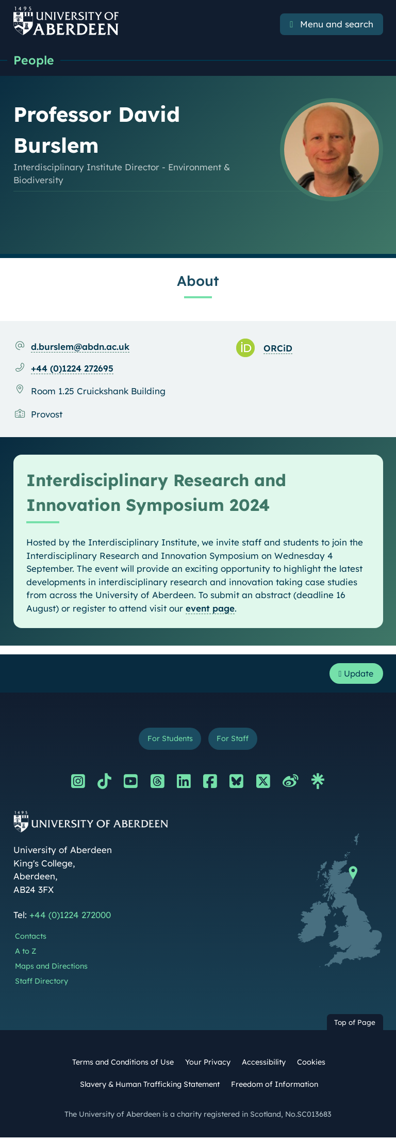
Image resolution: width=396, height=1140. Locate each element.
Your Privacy (207, 1064)
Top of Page (354, 1024)
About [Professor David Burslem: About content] (198, 281)
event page (210, 608)
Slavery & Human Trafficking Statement (150, 1086)
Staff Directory (41, 983)
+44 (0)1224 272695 (72, 368)
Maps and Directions (51, 968)
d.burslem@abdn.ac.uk (80, 347)
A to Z (25, 953)
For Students (169, 741)
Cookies (311, 1064)
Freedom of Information (274, 1086)
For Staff (234, 741)
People (34, 60)
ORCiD (277, 348)
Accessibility (264, 1064)
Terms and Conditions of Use (123, 1064)
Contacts (30, 939)
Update (354, 674)
